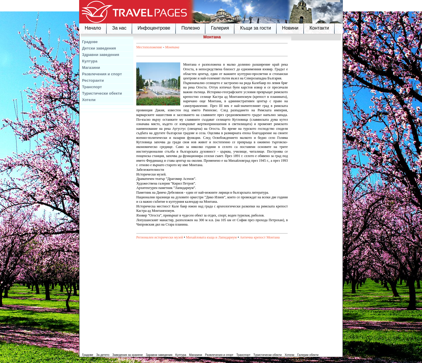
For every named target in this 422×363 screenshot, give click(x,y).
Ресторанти (93, 80)
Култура (89, 61)
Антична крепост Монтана (260, 237)
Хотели (89, 100)
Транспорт (92, 87)
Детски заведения (99, 48)
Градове (90, 42)
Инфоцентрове (154, 27)
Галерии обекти (308, 355)
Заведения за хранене (127, 355)
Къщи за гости (255, 27)
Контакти (319, 27)
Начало (93, 27)
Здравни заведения (100, 54)
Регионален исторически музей (159, 237)
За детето (102, 355)
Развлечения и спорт (102, 74)
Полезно (190, 27)
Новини (290, 27)
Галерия (220, 27)
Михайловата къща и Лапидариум (211, 237)
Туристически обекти (102, 93)
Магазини (91, 67)
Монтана (172, 47)
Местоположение (149, 47)
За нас (119, 27)
